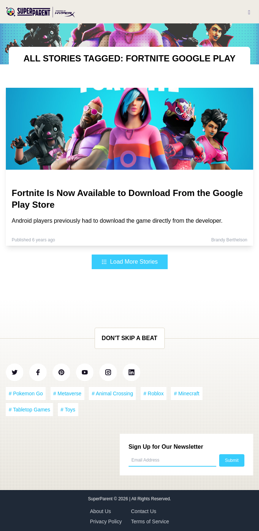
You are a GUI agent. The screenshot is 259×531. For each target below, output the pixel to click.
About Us (100, 511)
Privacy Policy (106, 521)
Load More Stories (129, 262)
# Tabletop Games (29, 410)
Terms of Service (150, 521)
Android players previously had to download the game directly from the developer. (117, 221)
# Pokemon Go (26, 393)
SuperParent (101, 498)
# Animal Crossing (112, 393)
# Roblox (154, 393)
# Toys (68, 410)
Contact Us (143, 511)
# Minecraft (186, 393)
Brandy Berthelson (229, 239)
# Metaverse (67, 393)
